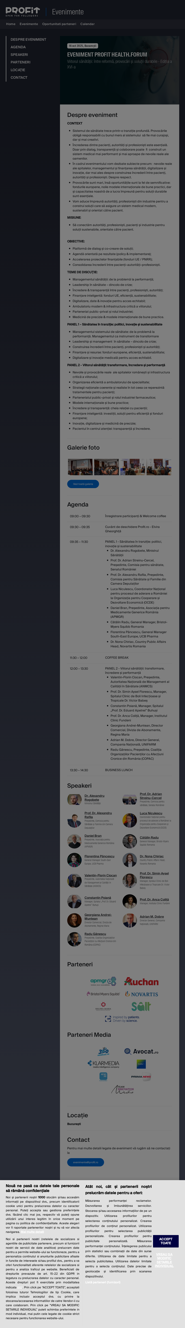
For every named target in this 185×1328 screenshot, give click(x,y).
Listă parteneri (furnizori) (102, 1282)
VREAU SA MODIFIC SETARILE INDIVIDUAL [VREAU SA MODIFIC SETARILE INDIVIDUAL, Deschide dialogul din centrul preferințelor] (164, 1260)
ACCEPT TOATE (165, 1241)
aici (19, 1287)
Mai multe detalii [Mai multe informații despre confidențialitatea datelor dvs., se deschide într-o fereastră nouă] (32, 1232)
